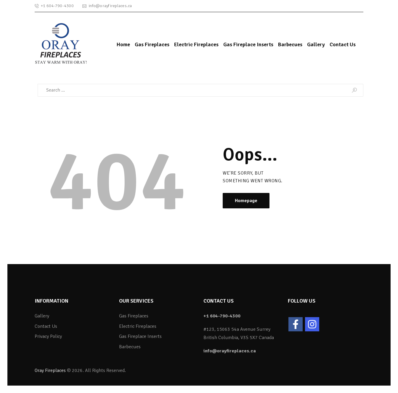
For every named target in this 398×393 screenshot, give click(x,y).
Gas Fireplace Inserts (140, 336)
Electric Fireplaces (137, 326)
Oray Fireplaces (50, 370)
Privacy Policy (48, 336)
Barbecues (130, 347)
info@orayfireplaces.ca (229, 351)
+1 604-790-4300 (221, 316)
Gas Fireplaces (133, 316)
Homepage (246, 201)
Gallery (42, 316)
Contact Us (46, 326)
